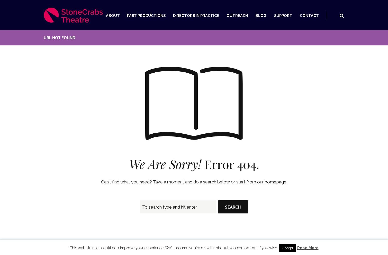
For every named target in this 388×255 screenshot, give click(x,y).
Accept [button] (287, 248)
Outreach (237, 15)
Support (283, 15)
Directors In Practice (196, 15)
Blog (261, 15)
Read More (308, 248)
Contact (309, 15)
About (113, 15)
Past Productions (146, 15)
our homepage (271, 181)
